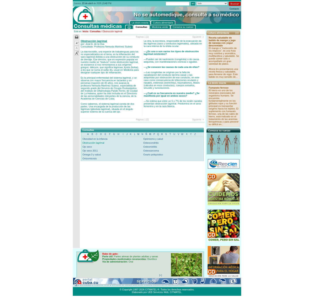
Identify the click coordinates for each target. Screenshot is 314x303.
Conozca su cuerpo (121, 284)
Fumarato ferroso (219, 87)
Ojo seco (87, 146)
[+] (237, 33)
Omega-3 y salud (91, 154)
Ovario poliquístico (153, 154)
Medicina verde (101, 284)
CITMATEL (176, 292)
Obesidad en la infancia (95, 139)
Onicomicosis (89, 158)
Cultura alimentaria (163, 284)
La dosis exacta (142, 284)
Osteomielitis (150, 146)
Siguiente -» (198, 37)
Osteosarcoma (151, 150)
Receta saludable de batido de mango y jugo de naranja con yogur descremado (222, 41)
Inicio (85, 31)
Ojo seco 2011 (90, 150)
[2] (147, 37)
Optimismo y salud (153, 139)
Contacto (234, 9)
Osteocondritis (151, 142)
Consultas (95, 31)
